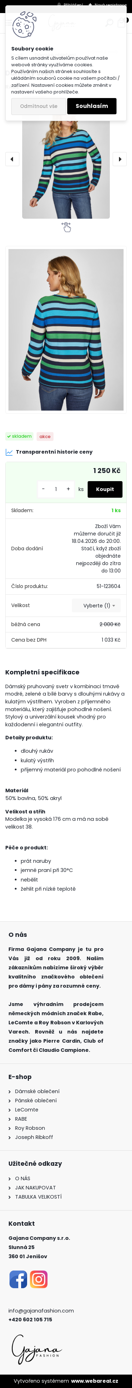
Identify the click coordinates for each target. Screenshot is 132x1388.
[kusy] (56, 489)
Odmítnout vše (38, 106)
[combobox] (96, 606)
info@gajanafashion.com (41, 1310)
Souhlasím (92, 106)
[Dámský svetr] (66, 157)
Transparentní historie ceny (49, 452)
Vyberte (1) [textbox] (97, 605)
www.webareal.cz (94, 1380)
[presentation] (12, 159)
